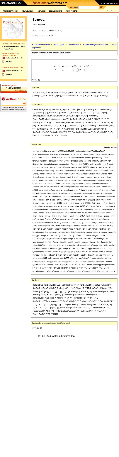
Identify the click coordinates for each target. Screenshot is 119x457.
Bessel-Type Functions (41, 45)
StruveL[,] (59, 45)
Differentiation (73, 45)
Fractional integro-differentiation (95, 45)
